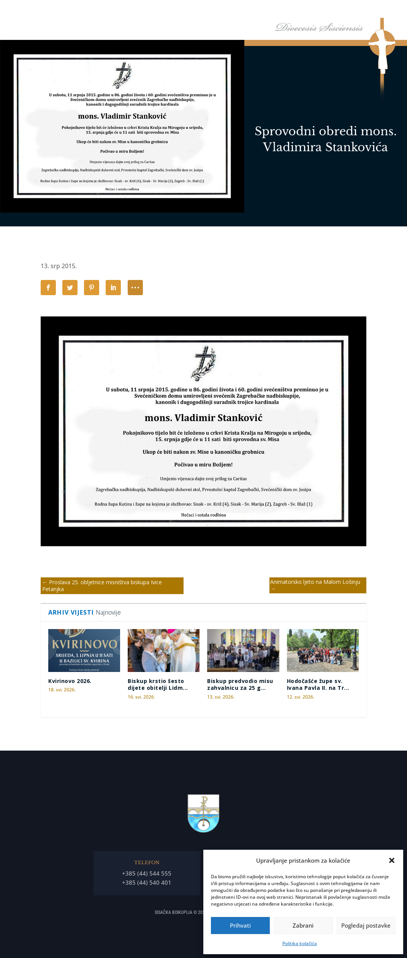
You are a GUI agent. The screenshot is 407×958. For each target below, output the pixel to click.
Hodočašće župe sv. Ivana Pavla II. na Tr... (318, 684)
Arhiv (376, 11)
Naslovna (168, 11)
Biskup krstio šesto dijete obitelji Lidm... (158, 684)
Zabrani (303, 925)
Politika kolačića (299, 943)
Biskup (196, 11)
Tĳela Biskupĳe (277, 11)
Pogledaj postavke (366, 925)
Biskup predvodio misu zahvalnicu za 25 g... (240, 684)
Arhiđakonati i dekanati (332, 11)
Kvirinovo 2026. (70, 681)
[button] (392, 860)
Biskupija (232, 11)
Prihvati (240, 925)
